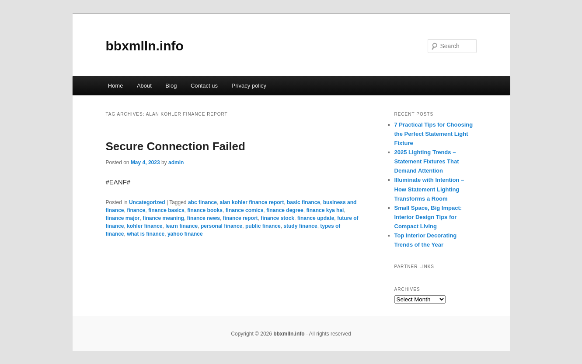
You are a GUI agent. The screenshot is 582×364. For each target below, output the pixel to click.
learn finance (181, 226)
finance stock (277, 218)
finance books (205, 210)
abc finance (202, 202)
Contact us (204, 85)
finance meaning (163, 218)
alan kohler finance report (252, 202)
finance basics (166, 210)
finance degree (284, 210)
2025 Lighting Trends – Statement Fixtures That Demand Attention (426, 161)
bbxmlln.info (145, 46)
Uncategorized (147, 202)
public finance (263, 226)
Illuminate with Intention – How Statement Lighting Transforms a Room (429, 189)
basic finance (303, 202)
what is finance (145, 234)
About (144, 85)
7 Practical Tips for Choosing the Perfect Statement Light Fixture (433, 133)
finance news (203, 218)
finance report (240, 218)
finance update (316, 218)
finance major (123, 218)
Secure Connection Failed (175, 146)
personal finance (221, 226)
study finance (300, 226)
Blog (171, 85)
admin (176, 162)
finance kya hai (325, 210)
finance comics (245, 210)
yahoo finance (185, 234)
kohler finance (144, 226)
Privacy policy (249, 85)
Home (115, 85)
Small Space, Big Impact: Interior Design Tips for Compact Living (428, 217)
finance (136, 210)
